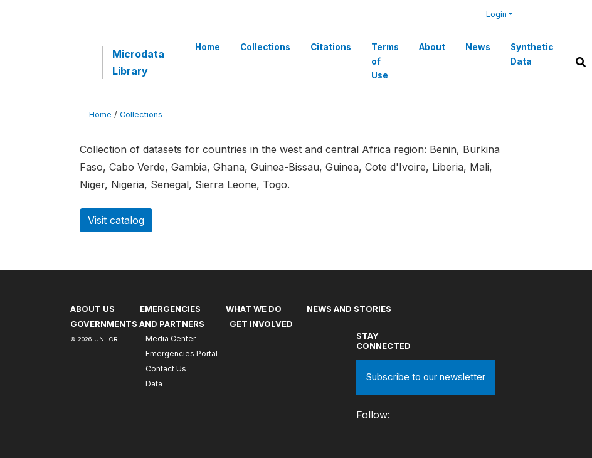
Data (153, 383)
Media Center (170, 338)
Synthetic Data (531, 54)
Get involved (261, 324)
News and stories (349, 309)
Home (207, 47)
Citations (330, 47)
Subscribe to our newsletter (425, 377)
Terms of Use (385, 61)
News (477, 47)
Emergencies (170, 309)
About (432, 47)
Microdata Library (138, 62)
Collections (265, 47)
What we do (254, 309)
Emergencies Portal (181, 353)
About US (92, 309)
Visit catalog (116, 220)
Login (496, 14)
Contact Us (165, 368)
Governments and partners (137, 324)
